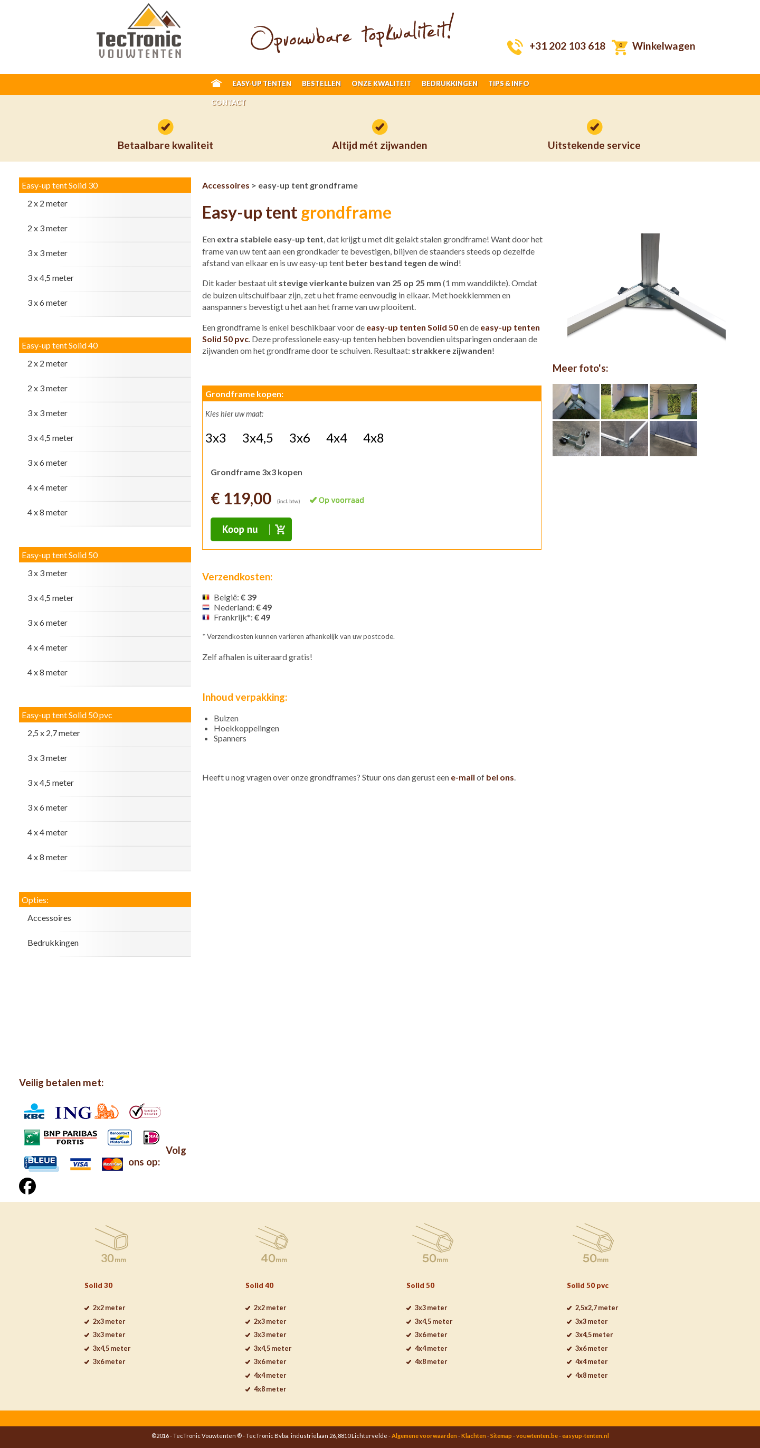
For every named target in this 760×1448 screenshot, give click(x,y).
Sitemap (501, 1435)
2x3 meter (109, 1321)
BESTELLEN (321, 83)
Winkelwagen (664, 46)
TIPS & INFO (508, 83)
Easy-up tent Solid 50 (60, 555)
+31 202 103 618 (567, 46)
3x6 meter (109, 1361)
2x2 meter (109, 1307)
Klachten (473, 1435)
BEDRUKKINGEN (450, 83)
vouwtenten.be (537, 1435)
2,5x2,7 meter (596, 1307)
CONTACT (228, 102)
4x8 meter (270, 1389)
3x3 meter (109, 1334)
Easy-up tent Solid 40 (60, 345)
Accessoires (226, 185)
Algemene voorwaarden (424, 1435)
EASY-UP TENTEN (261, 83)
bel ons (500, 777)
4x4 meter (270, 1375)
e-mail (463, 777)
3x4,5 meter (111, 1348)
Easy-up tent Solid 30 (60, 185)
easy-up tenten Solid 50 (412, 327)
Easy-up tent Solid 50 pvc (67, 715)
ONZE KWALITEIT (381, 83)
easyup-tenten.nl (585, 1435)
